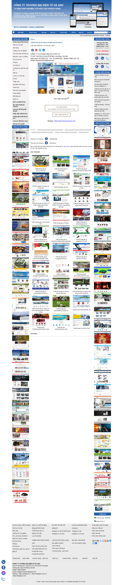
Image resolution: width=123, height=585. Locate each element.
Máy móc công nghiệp (19, 90)
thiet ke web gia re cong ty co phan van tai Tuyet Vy (77, 129)
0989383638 (53, 139)
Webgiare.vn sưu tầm (58, 533)
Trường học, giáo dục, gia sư (21, 549)
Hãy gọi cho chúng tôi (37, 139)
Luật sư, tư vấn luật (18, 76)
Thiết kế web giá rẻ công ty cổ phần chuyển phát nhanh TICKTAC (40, 205)
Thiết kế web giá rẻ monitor (61, 223)
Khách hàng (33, 32)
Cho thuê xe (16, 65)
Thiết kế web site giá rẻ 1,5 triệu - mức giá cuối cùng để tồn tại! (102, 90)
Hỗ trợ (73, 32)
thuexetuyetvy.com (83, 132)
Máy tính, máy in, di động (20, 56)
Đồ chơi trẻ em (17, 59)
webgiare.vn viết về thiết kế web (61, 531)
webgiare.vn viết (76, 531)
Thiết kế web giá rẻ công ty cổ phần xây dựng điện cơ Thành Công (40, 310)
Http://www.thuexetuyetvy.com (64, 121)
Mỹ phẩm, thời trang (19, 84)
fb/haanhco (53, 143)
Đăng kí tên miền (37, 533)
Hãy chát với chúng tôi (37, 143)
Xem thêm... (34, 333)
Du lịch (15, 78)
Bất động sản (17, 96)
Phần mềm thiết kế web (99, 536)
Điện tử (15, 73)
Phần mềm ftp (96, 533)
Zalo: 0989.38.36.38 (61, 115)
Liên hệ (89, 32)
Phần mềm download (98, 530)
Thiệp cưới (16, 81)
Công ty (15, 62)
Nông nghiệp (16, 93)
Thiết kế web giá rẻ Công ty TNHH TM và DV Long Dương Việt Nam (61, 205)
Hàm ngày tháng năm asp (39, 548)
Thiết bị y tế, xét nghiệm (20, 50)
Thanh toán (63, 32)
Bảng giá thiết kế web (38, 528)
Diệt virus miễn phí (97, 528)
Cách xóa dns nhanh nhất (39, 546)
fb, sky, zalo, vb (66, 146)
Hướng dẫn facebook (38, 554)
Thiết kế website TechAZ (61, 187)
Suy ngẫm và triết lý (57, 543)
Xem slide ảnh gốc (61, 99)
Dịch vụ (52, 32)
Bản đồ (81, 32)
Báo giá (44, 32)
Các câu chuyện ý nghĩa (79, 543)
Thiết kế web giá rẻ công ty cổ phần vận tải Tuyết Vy (50, 129)
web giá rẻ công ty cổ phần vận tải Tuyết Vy (42, 132)
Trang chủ (17, 558)
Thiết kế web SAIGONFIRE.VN (81, 310)
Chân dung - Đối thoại (58, 548)
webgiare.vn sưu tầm (78, 533)
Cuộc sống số (56, 545)
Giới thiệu (21, 32)
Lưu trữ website (36, 536)
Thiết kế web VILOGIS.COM (81, 328)
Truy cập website (61, 108)
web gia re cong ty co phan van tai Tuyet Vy (66, 132)
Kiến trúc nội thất (18, 45)
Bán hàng (16, 48)
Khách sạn (16, 87)
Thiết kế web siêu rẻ (38, 530)
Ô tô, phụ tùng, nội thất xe (20, 53)
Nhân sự (15, 99)
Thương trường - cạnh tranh (60, 551)
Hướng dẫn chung (37, 551)
